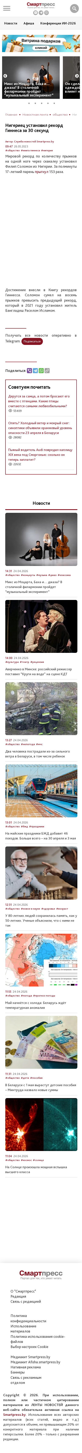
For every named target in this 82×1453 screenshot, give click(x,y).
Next (77, 76)
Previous (5, 76)
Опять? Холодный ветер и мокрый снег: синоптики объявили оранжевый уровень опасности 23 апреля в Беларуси (40, 428)
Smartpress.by (14, 1414)
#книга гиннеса (30, 150)
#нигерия (47, 150)
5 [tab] (56, 103)
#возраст (62, 908)
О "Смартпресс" (23, 1291)
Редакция (18, 1296)
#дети (25, 1077)
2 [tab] (37, 103)
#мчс (39, 744)
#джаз (52, 575)
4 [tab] (49, 103)
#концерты (28, 575)
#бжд (24, 826)
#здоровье (48, 908)
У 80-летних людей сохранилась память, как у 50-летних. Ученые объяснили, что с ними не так (41, 920)
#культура (12, 661)
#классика (64, 575)
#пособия (36, 1077)
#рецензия (37, 661)
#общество (12, 150)
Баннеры (18, 1372)
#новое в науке (30, 908)
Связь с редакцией (26, 1301)
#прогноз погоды (44, 995)
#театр (24, 661)
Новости (10, 23)
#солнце (38, 1160)
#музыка (41, 575)
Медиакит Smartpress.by (30, 1357)
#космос (26, 1160)
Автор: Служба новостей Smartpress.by (29, 141)
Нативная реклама (26, 1367)
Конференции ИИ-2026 (58, 23)
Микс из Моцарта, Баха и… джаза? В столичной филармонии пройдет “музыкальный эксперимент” (28, 89)
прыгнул (42, 171)
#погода (26, 995)
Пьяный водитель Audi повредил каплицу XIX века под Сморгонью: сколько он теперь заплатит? (40, 455)
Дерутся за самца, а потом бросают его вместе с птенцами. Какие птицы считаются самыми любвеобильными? (39, 401)
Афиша (29, 23)
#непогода (28, 744)
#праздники (36, 826)
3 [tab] (43, 103)
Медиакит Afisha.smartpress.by (35, 1362)
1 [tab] (30, 103)
